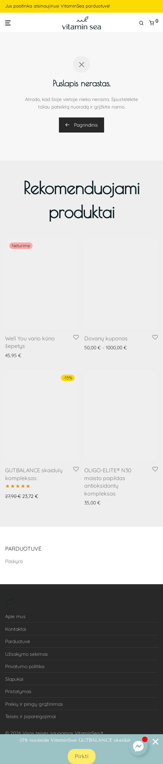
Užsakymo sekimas (26, 654)
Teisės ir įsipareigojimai (30, 716)
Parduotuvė (17, 641)
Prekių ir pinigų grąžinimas (34, 704)
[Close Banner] (155, 742)
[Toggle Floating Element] (138, 746)
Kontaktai (15, 629)
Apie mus (15, 616)
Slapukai (14, 679)
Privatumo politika (24, 666)
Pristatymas (18, 691)
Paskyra (14, 561)
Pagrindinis (81, 125)
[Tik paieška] (144, 23)
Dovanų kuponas (106, 338)
